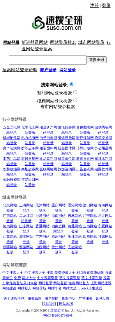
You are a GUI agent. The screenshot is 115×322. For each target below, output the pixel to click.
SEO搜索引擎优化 (90, 273)
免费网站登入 (78, 283)
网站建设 (9, 288)
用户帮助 (52, 298)
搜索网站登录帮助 (19, 69)
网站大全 (70, 288)
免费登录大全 (64, 273)
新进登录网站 (35, 42)
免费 (17, 278)
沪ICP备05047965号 (57, 316)
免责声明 (68, 298)
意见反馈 (102, 298)
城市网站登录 (91, 42)
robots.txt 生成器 (90, 288)
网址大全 (29, 278)
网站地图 (66, 304)
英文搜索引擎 (69, 278)
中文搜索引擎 (47, 278)
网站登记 (60, 283)
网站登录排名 (63, 42)
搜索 (49, 273)
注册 (94, 5)
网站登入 (24, 288)
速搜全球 (96, 60)
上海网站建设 (101, 283)
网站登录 (45, 283)
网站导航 (39, 288)
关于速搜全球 (13, 298)
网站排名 (54, 288)
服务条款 (35, 298)
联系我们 (49, 304)
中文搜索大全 (12, 273)
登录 (106, 5)
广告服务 (86, 298)
